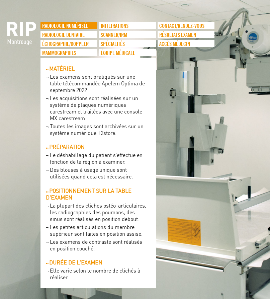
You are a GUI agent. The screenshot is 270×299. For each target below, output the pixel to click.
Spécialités (113, 44)
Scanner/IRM (114, 35)
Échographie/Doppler (65, 44)
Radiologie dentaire (63, 35)
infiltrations (114, 26)
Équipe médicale (118, 53)
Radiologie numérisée (65, 26)
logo (22, 37)
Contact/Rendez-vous (181, 26)
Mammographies (59, 53)
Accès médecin (174, 44)
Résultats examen (177, 35)
